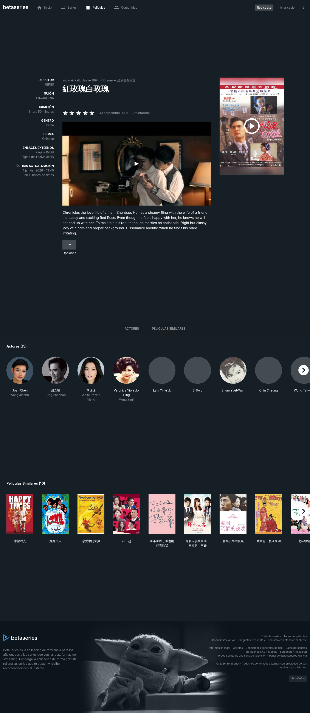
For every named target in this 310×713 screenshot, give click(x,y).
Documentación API (224, 640)
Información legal (219, 647)
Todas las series (271, 636)
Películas (80, 80)
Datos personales (296, 647)
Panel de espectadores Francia (288, 655)
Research (301, 651)
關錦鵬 (49, 84)
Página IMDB (45, 152)
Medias (272, 651)
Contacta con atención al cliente (287, 640)
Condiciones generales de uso (264, 647)
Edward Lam (45, 98)
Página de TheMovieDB (37, 157)
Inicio (66, 80)
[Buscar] (303, 7)
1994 (95, 80)
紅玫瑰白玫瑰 (126, 80)
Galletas (238, 647)
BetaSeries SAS (255, 651)
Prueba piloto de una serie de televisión (242, 655)
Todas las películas (295, 636)
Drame (108, 80)
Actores (132, 328)
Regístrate (264, 7)
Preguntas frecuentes (252, 640)
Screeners (286, 651)
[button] (19, 379)
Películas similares (168, 328)
